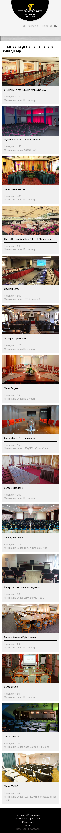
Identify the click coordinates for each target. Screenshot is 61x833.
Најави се (47, 25)
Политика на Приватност (28, 818)
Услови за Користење (28, 815)
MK (56, 25)
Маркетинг (28, 821)
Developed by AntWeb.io (29, 828)
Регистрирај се (30, 25)
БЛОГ (28, 825)
